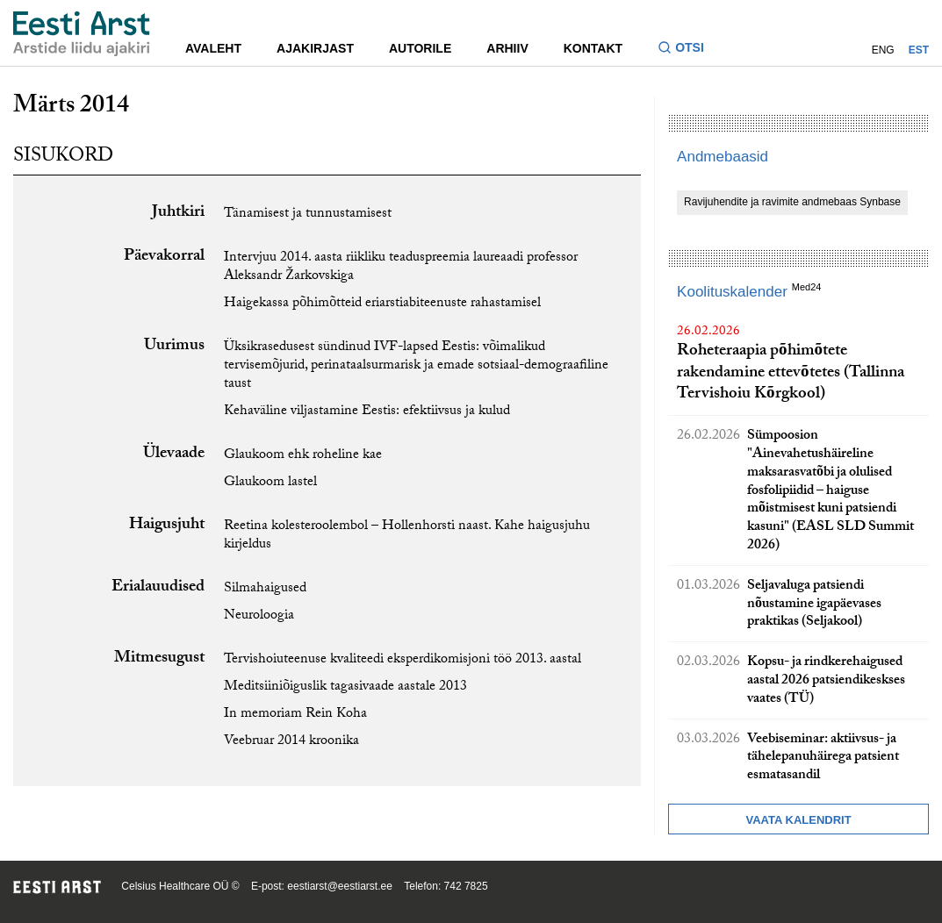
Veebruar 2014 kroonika (291, 742)
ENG (883, 50)
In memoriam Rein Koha (295, 714)
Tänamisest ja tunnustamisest (308, 214)
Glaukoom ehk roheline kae (303, 456)
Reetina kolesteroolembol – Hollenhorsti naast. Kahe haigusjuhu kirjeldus (407, 536)
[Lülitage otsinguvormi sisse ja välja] (688, 49)
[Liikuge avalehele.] (81, 34)
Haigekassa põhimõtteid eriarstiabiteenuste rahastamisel (382, 304)
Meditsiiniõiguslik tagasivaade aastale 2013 (345, 687)
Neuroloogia (259, 616)
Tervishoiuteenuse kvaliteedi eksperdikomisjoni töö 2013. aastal (402, 660)
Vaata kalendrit (798, 819)
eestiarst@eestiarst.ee (339, 886)
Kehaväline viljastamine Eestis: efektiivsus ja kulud (367, 412)
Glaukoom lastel (270, 483)
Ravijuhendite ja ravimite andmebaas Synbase (792, 202)
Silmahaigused (265, 589)
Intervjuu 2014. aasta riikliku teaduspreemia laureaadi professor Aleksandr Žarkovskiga (401, 267)
